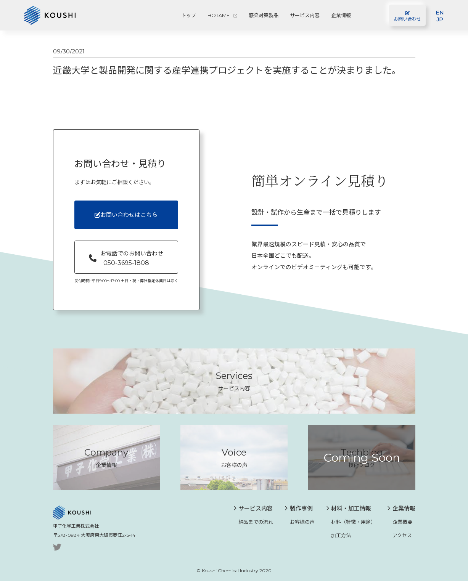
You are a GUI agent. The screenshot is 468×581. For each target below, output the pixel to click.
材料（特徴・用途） (351, 522)
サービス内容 (305, 15)
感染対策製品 (263, 15)
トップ (188, 15)
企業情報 (341, 15)
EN (440, 12)
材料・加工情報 (349, 508)
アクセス (399, 535)
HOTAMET (222, 15)
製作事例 (299, 508)
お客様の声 (300, 522)
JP (439, 19)
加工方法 (338, 535)
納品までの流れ (253, 522)
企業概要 (399, 522)
